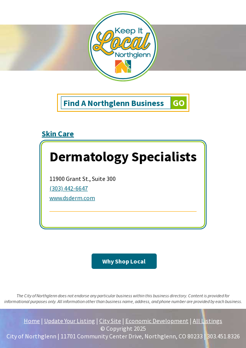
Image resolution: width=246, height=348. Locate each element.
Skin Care (58, 133)
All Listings (207, 321)
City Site (110, 321)
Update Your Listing (69, 321)
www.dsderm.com (72, 198)
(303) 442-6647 (68, 188)
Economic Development (157, 321)
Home (32, 321)
